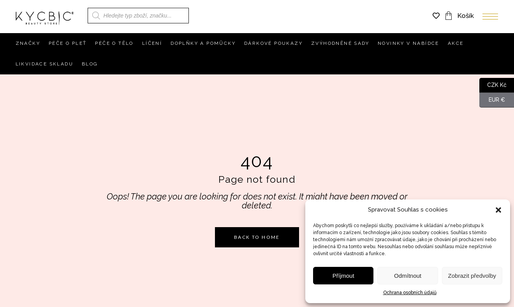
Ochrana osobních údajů (410, 292)
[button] (498, 210)
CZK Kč (493, 85)
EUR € (492, 100)
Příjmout (343, 275)
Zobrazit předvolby (472, 275)
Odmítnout (407, 275)
